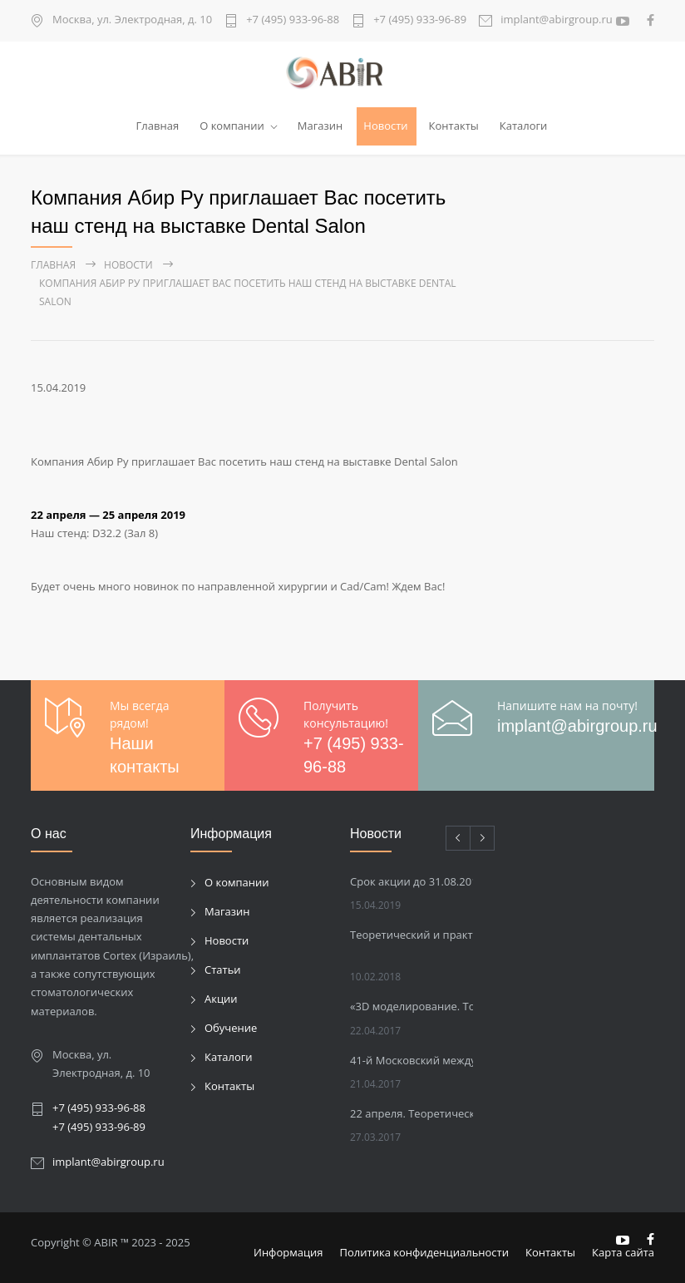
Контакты (454, 125)
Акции (221, 998)
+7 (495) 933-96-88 (292, 20)
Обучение (231, 1027)
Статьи (223, 969)
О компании (232, 125)
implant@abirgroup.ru (556, 20)
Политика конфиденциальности (424, 1252)
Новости (385, 125)
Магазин (320, 125)
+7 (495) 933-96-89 (419, 20)
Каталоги (524, 125)
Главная (158, 125)
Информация (288, 1252)
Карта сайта (623, 1252)
